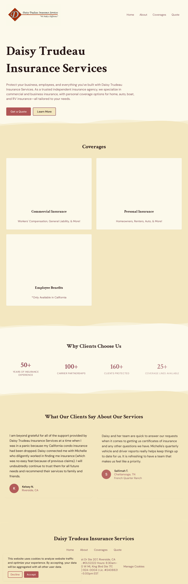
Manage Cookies (134, 566)
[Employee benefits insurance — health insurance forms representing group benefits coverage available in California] (40, 253)
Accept (31, 574)
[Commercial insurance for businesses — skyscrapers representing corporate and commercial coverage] (40, 177)
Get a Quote (19, 111)
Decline (15, 574)
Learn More (44, 111)
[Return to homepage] (33, 15)
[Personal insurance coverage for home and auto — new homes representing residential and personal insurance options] (130, 177)
